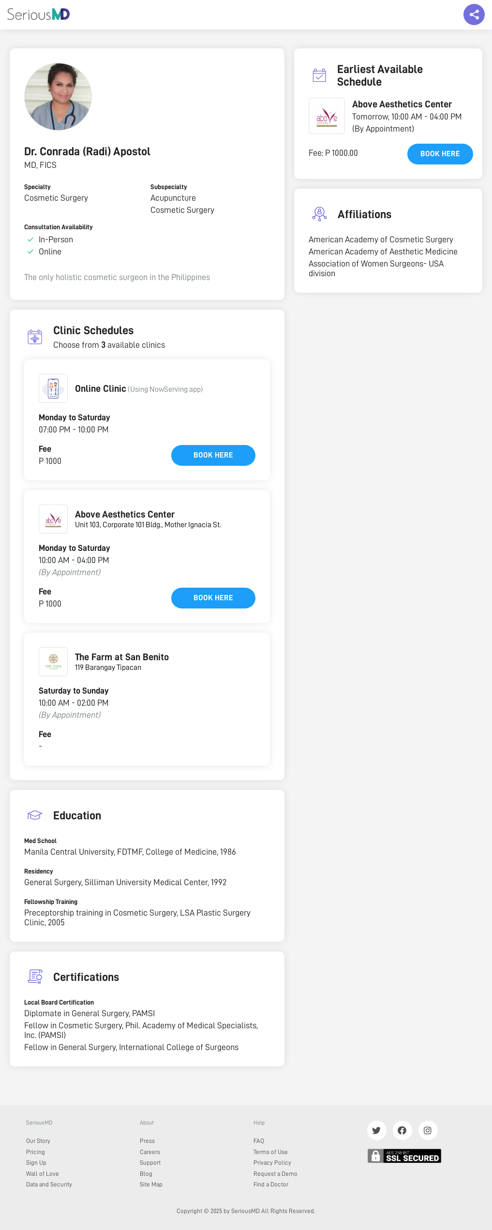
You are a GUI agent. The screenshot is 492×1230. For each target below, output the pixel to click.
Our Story (38, 1141)
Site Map (151, 1184)
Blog (146, 1174)
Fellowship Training (50, 901)
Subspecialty (168, 186)
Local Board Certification (59, 1002)
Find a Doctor (270, 1184)
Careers (150, 1152)
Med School (40, 840)
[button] (53, 388)
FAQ (258, 1141)
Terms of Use (270, 1152)
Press (147, 1141)
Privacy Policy (272, 1162)
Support (150, 1162)
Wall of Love (42, 1174)
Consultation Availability (58, 226)
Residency (38, 871)
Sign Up (36, 1162)
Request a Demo (275, 1174)
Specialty (37, 186)
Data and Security (49, 1184)
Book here (213, 455)
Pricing (35, 1152)
